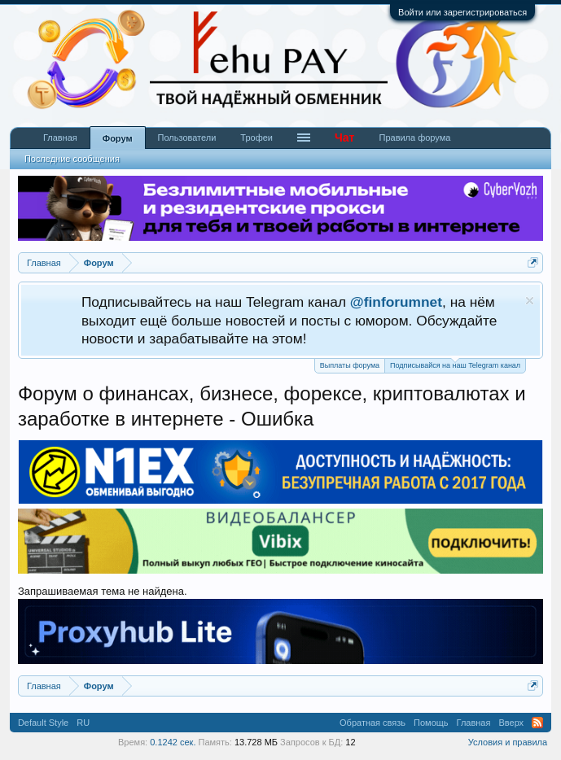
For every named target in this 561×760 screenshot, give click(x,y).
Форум (118, 138)
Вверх (511, 722)
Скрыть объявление (530, 301)
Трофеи (256, 137)
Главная (60, 137)
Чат (344, 137)
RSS (537, 722)
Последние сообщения (72, 159)
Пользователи (187, 137)
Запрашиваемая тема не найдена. (102, 591)
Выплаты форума (349, 365)
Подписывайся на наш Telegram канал (455, 364)
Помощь (431, 722)
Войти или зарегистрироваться (462, 12)
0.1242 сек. (172, 742)
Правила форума (414, 137)
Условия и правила (507, 742)
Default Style (43, 722)
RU (83, 722)
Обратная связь (372, 722)
